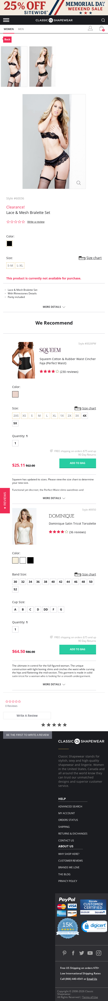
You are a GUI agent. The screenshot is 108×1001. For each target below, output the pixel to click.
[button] (5, 500)
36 (38, 582)
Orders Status (68, 820)
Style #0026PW (87, 343)
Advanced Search (70, 806)
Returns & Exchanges (72, 833)
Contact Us (66, 840)
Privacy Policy (67, 881)
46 (75, 582)
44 (68, 582)
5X (15, 423)
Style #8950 (89, 509)
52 (15, 589)
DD (46, 609)
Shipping (64, 827)
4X (84, 416)
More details (52, 307)
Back (7, 39)
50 (90, 582)
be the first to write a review (27, 735)
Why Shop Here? (68, 854)
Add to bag (77, 463)
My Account (66, 813)
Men (21, 29)
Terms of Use (90, 997)
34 (30, 582)
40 (53, 582)
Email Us (92, 979)
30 (15, 582)
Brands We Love (68, 867)
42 (60, 582)
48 (83, 582)
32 (23, 582)
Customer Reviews (70, 860)
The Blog (64, 874)
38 (45, 582)
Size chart (94, 257)
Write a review (35, 221)
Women (9, 29)
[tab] (27, 715)
